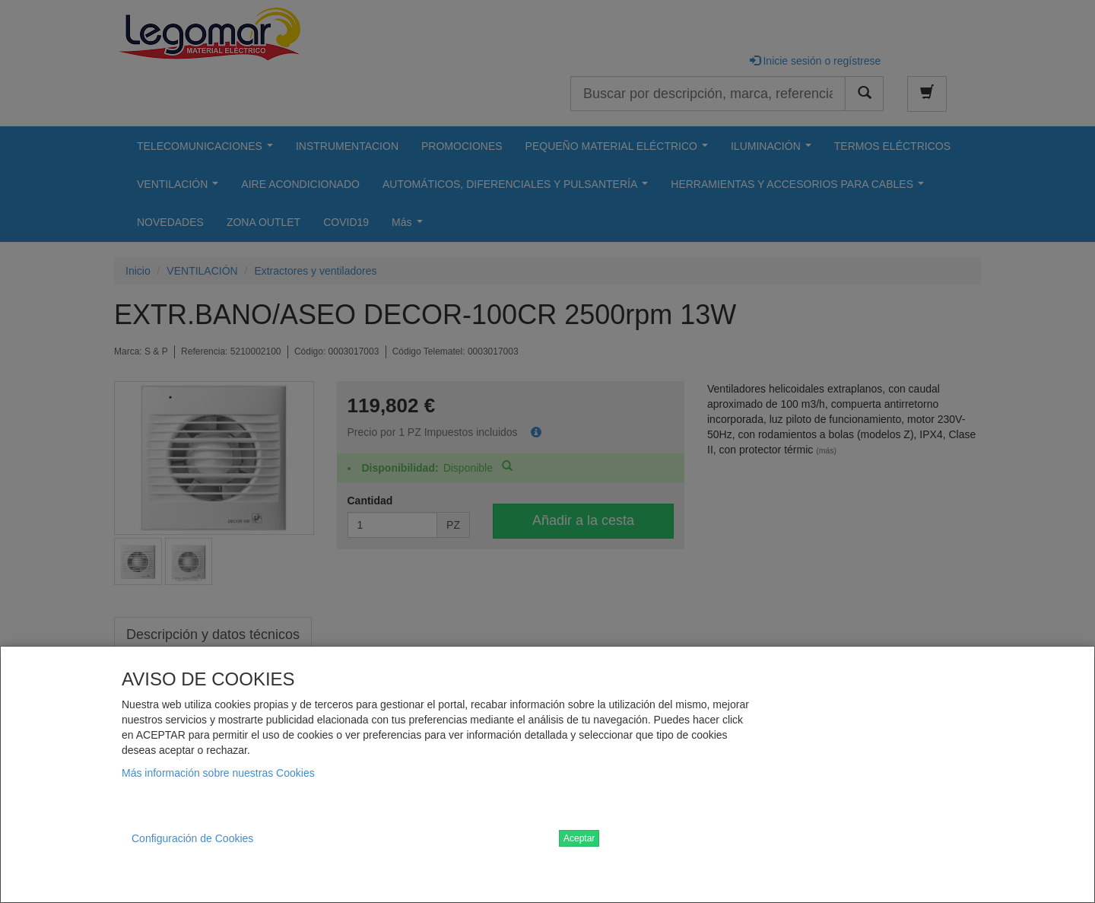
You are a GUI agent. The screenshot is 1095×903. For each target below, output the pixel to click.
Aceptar (579, 838)
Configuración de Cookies (192, 838)
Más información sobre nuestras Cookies (218, 773)
